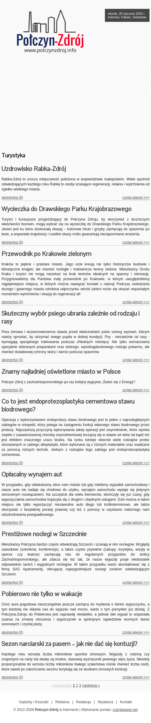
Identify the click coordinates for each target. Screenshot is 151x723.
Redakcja (83, 702)
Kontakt (126, 702)
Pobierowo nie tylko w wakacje (41, 594)
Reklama (62, 702)
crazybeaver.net (125, 710)
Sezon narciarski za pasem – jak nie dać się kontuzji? (69, 644)
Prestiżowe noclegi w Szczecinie (44, 534)
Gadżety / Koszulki (33, 702)
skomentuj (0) (12, 197)
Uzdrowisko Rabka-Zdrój (33, 169)
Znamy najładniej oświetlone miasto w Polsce (61, 372)
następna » (91, 685)
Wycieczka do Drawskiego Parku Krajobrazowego (66, 209)
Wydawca (105, 702)
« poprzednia (61, 685)
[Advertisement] (75, 102)
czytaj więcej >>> (136, 197)
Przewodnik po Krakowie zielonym (46, 254)
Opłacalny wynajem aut (31, 474)
